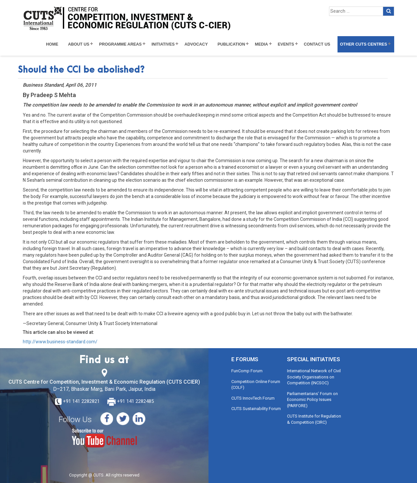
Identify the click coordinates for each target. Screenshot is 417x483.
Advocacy (196, 44)
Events (286, 44)
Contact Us (317, 44)
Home (52, 44)
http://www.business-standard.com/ (60, 341)
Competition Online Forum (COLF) (255, 384)
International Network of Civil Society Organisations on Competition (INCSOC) (314, 376)
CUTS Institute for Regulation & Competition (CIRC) (314, 419)
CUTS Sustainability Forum (256, 408)
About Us (78, 44)
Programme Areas (120, 44)
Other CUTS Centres (363, 44)
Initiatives (163, 44)
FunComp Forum (247, 370)
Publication (231, 44)
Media (261, 44)
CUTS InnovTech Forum (253, 398)
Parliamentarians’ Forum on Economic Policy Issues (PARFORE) (312, 399)
